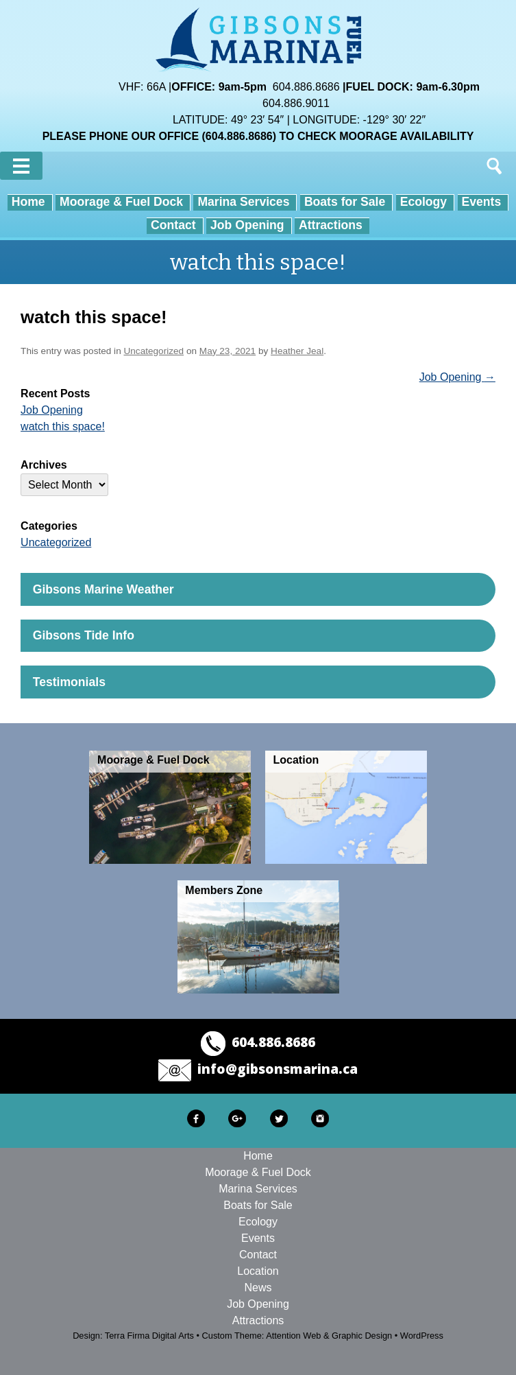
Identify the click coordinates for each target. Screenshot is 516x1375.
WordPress (421, 1335)
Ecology (423, 202)
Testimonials (69, 682)
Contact (173, 225)
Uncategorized (153, 351)
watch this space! (63, 426)
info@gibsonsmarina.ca (277, 1068)
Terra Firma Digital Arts (149, 1335)
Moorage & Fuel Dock (121, 202)
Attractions (331, 225)
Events (482, 202)
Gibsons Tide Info (83, 635)
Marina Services (243, 202)
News (257, 1287)
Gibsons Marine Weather (103, 589)
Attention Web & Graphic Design (329, 1335)
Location (258, 1271)
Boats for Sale (344, 202)
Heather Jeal (297, 351)
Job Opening (247, 225)
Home (28, 202)
